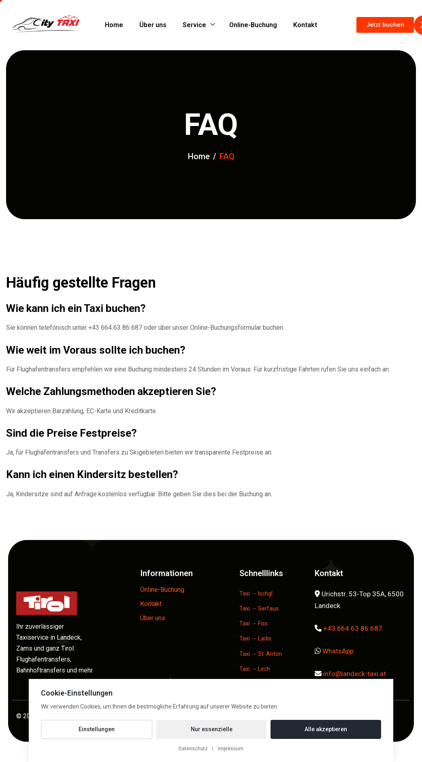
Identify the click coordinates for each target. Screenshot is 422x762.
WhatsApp (338, 651)
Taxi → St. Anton (260, 654)
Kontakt (305, 25)
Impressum (230, 748)
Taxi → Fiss (253, 623)
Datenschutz (193, 748)
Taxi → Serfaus (259, 608)
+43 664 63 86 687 (352, 628)
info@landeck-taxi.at (354, 674)
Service (199, 24)
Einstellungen (97, 729)
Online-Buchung (253, 25)
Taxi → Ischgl (256, 593)
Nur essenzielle (211, 729)
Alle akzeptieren (326, 729)
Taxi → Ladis (255, 638)
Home (114, 25)
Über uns (152, 25)
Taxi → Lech (254, 669)
